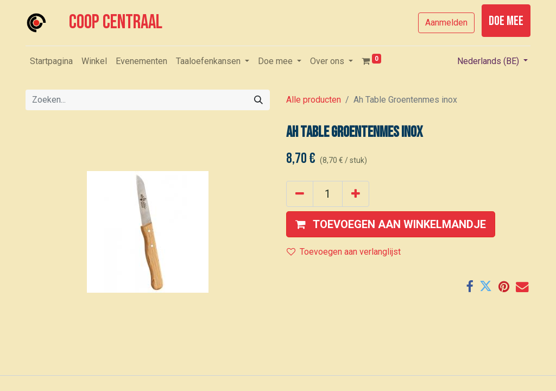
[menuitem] (51, 61)
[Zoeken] (258, 100)
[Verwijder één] (299, 194)
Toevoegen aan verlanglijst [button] (344, 252)
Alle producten (313, 99)
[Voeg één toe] (355, 194)
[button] (390, 224)
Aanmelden (446, 22)
